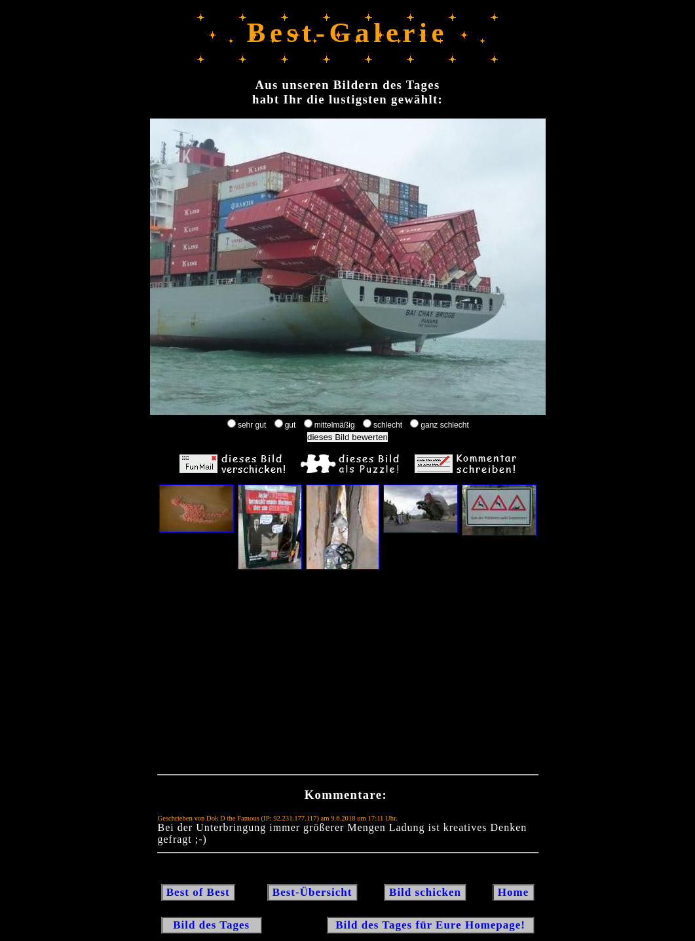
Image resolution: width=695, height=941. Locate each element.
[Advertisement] (347, 675)
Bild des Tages (212, 925)
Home (514, 892)
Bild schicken (425, 892)
